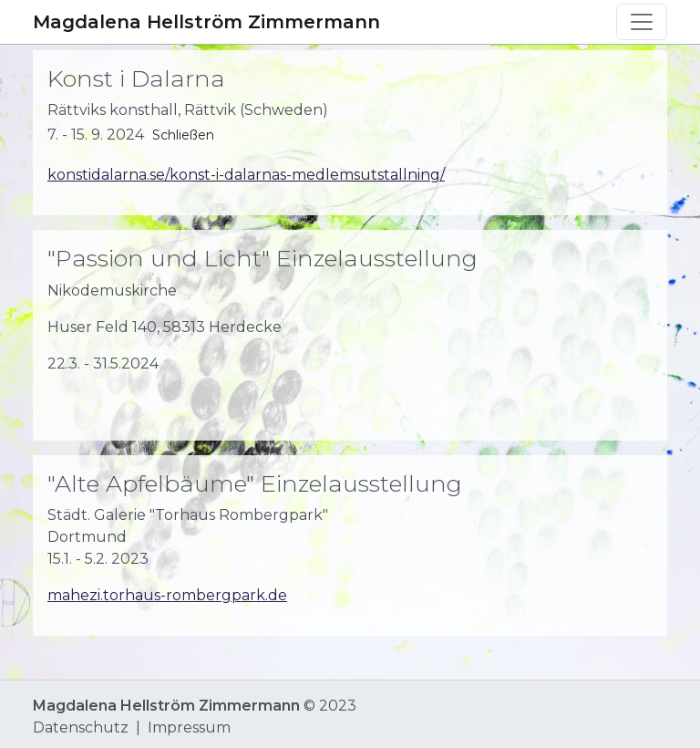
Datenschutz (81, 727)
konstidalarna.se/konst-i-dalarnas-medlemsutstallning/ (246, 174)
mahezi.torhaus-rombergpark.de (167, 595)
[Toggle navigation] (641, 22)
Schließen (183, 135)
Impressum (189, 727)
